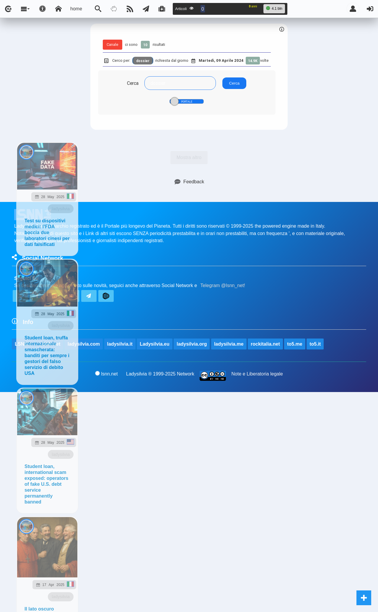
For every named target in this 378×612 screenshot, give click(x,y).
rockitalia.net (265, 344)
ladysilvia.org (192, 344)
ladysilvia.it (120, 344)
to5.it (315, 344)
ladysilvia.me (229, 344)
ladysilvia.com (84, 344)
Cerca (133, 83)
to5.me (294, 344)
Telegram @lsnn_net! (223, 285)
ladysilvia (61, 208)
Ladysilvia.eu (155, 344)
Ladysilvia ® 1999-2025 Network (160, 373)
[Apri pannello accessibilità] (42, 9)
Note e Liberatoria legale (257, 373)
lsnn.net (106, 373)
